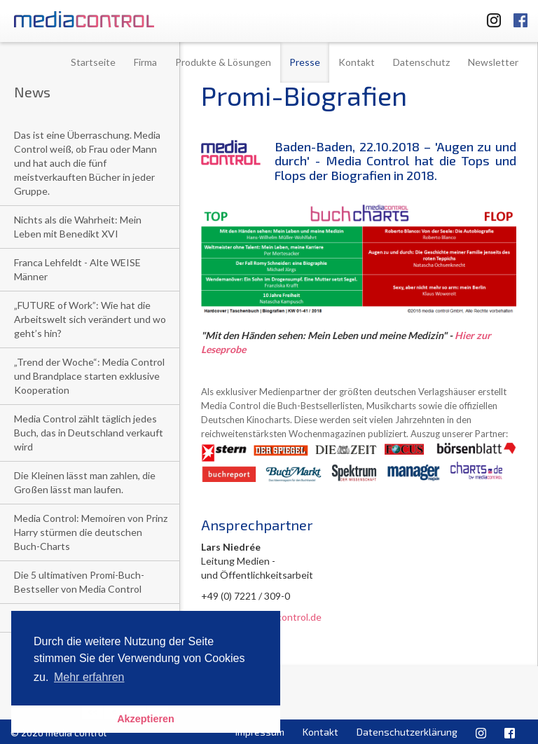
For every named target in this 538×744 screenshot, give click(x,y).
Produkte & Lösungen (223, 62)
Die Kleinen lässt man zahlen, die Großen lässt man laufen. (85, 482)
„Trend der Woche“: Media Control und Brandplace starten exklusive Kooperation (89, 376)
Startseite (93, 62)
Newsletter (493, 62)
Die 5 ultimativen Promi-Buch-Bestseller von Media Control (79, 582)
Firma (145, 62)
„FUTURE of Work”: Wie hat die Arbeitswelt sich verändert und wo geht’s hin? (90, 319)
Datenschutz (421, 62)
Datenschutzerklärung (407, 732)
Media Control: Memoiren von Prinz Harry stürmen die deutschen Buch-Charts (90, 532)
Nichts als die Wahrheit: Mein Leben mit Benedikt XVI (78, 227)
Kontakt (356, 62)
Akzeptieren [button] (145, 718)
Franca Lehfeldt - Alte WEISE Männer (77, 269)
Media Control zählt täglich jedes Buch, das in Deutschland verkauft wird (88, 433)
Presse (304, 62)
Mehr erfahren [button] (89, 677)
